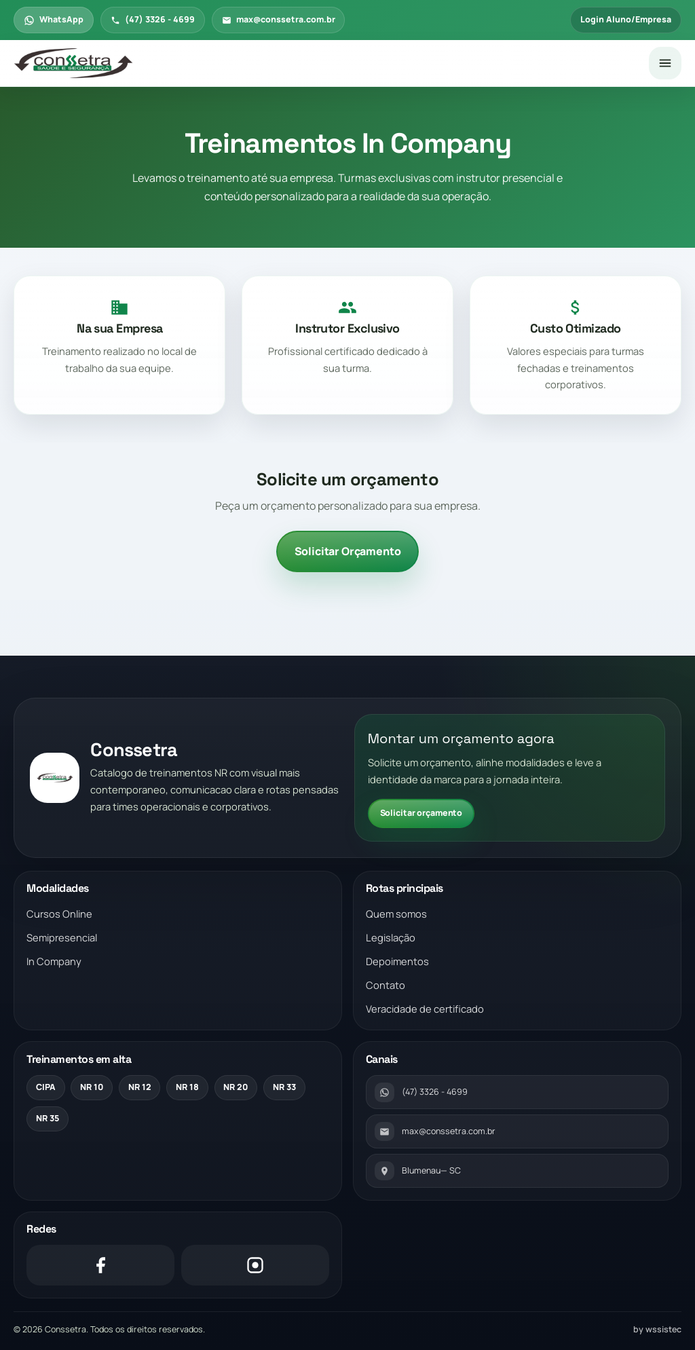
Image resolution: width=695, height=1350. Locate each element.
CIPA (46, 1087)
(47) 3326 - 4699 (153, 19)
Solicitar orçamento (421, 813)
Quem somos (396, 913)
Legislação (390, 937)
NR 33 (284, 1087)
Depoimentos (397, 961)
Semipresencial (61, 937)
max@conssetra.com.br (278, 19)
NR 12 (139, 1087)
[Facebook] (100, 1265)
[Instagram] (255, 1265)
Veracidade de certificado (425, 1008)
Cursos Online (59, 913)
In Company (53, 961)
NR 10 (91, 1087)
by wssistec (657, 1329)
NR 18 (187, 1087)
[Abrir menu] (665, 63)
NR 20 (235, 1087)
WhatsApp (53, 19)
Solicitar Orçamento (348, 551)
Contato (385, 985)
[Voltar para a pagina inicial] (325, 63)
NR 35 (47, 1118)
